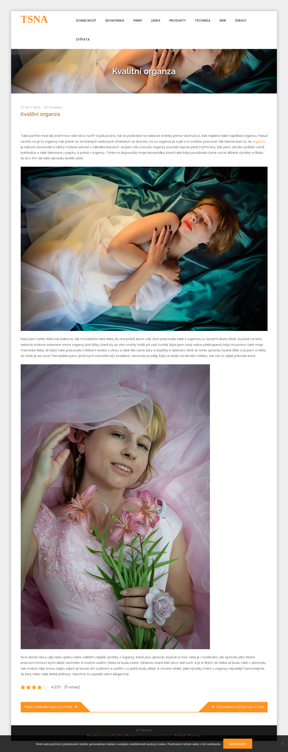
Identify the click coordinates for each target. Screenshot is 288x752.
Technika (202, 20)
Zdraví (240, 20)
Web (222, 20)
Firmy (137, 20)
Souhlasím (237, 744)
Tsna (34, 19)
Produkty (177, 20)
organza (258, 141)
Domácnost (86, 20)
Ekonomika (114, 20)
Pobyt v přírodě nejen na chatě (48, 707)
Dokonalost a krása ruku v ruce (240, 707)
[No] (282, 744)
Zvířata (83, 39)
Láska (155, 20)
